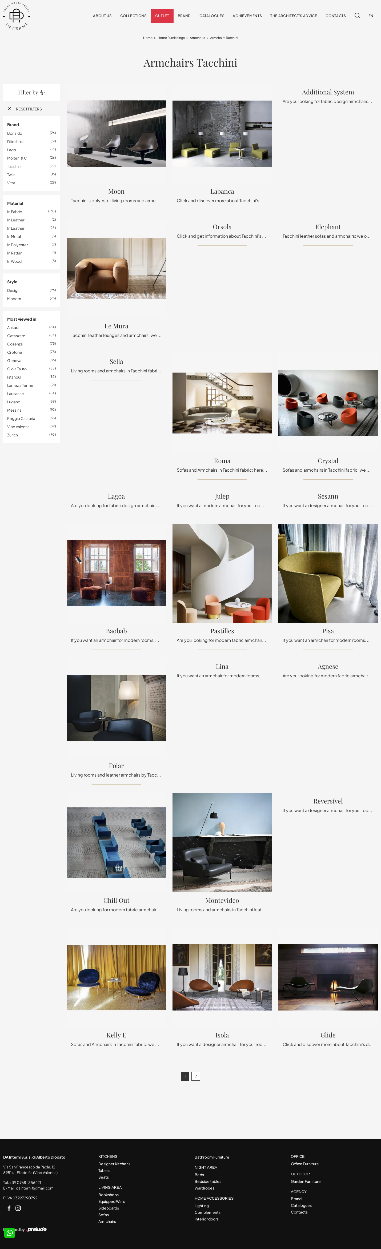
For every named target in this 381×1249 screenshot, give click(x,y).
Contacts (336, 16)
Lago (11, 149)
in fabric (14, 211)
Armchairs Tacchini (224, 38)
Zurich (12, 435)
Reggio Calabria (21, 418)
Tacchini (14, 166)
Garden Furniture (306, 1181)
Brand (184, 16)
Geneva (14, 360)
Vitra (11, 182)
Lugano (13, 402)
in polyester (17, 244)
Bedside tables (208, 1181)
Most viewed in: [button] (22, 318)
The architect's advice (293, 16)
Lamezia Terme (20, 385)
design (13, 290)
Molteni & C (17, 158)
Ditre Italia (16, 141)
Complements (207, 1212)
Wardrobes (204, 1188)
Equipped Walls (111, 1201)
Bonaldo (14, 133)
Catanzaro (16, 335)
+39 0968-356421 (25, 1182)
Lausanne (15, 393)
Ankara (13, 327)
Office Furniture (305, 1163)
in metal (14, 236)
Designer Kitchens (114, 1163)
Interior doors (207, 1218)
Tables (104, 1170)
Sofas (103, 1214)
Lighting (202, 1205)
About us (102, 16)
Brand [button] (13, 124)
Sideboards (108, 1208)
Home (148, 38)
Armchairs (197, 38)
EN (371, 16)
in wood (14, 261)
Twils (11, 174)
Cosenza (15, 344)
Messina (14, 410)
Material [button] (15, 203)
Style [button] (12, 281)
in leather (16, 220)
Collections (133, 16)
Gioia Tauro (17, 369)
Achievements (247, 16)
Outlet (162, 16)
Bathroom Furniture (212, 1157)
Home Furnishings (171, 38)
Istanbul (14, 377)
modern (14, 298)
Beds (199, 1174)
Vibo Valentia (18, 426)
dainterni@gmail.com (35, 1188)
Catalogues (211, 16)
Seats (103, 1177)
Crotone (14, 352)
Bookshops (108, 1194)
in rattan (14, 253)
